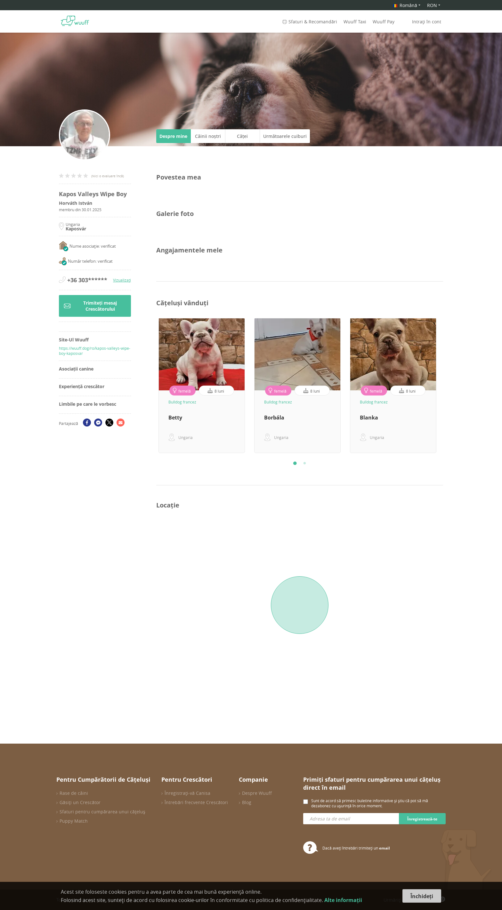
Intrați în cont (426, 22)
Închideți (421, 896)
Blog (246, 802)
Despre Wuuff (257, 793)
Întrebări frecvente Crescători (196, 802)
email (384, 848)
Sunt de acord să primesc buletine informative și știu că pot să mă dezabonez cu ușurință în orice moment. (369, 803)
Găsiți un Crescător (80, 802)
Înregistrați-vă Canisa (187, 793)
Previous (151, 385)
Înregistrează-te (422, 819)
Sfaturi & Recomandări (309, 22)
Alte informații (343, 900)
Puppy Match (74, 821)
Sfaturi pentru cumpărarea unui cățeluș (102, 812)
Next (448, 385)
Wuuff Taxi (355, 22)
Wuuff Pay (383, 22)
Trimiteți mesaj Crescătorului (90, 306)
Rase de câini (74, 793)
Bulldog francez (182, 401)
